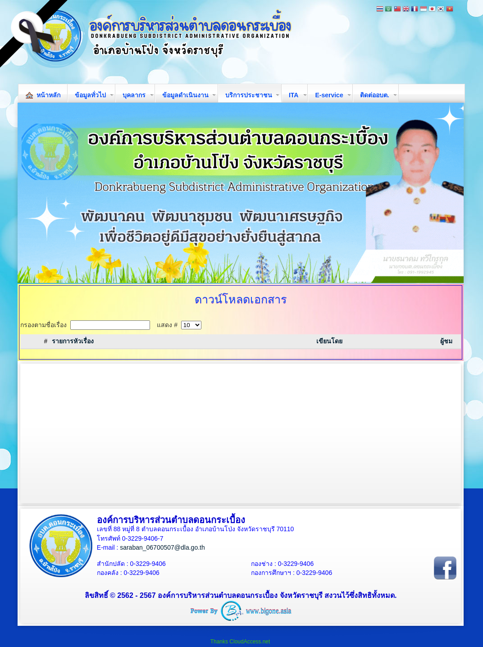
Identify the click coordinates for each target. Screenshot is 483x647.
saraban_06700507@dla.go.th (162, 547)
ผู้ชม (446, 341)
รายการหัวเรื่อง (73, 341)
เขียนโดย (329, 341)
